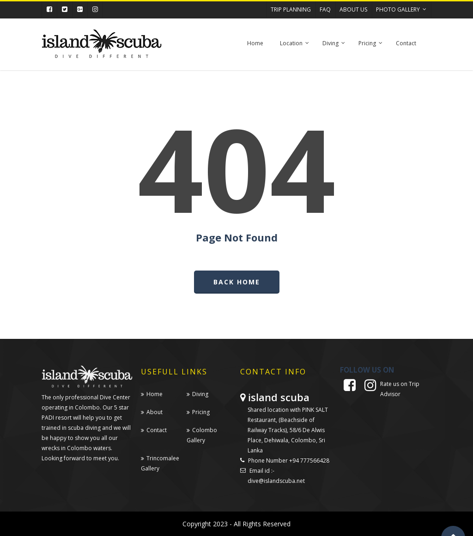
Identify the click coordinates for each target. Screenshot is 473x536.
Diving (334, 47)
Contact (406, 43)
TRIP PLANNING (291, 9)
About (154, 412)
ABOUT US (353, 9)
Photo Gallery (401, 7)
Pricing (370, 47)
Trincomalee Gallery (160, 463)
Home (255, 43)
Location (295, 47)
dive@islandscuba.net (276, 481)
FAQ (325, 9)
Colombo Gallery (202, 435)
